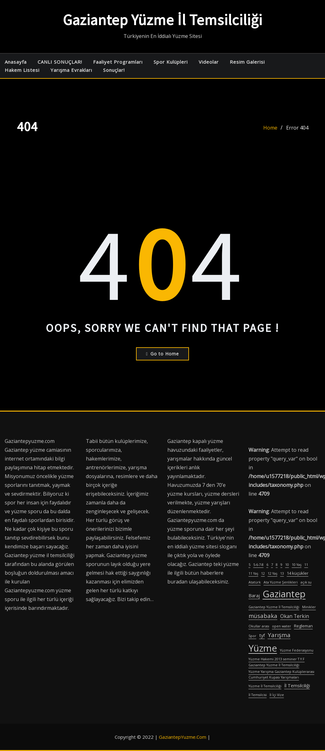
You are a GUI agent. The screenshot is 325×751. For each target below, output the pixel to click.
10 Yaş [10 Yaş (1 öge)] (296, 564)
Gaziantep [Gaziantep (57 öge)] (284, 594)
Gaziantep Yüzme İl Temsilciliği (162, 19)
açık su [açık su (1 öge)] (306, 582)
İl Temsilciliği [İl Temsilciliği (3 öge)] (297, 686)
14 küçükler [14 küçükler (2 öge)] (297, 573)
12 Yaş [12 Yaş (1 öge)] (272, 573)
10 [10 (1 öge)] (287, 564)
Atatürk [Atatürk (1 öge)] (255, 582)
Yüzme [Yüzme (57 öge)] (263, 648)
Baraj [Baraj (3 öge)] (254, 596)
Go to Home (162, 354)
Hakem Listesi (22, 70)
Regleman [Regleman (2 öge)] (303, 626)
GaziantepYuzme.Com (182, 737)
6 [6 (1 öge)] (267, 564)
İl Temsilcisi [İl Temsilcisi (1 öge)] (258, 695)
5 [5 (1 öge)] (249, 564)
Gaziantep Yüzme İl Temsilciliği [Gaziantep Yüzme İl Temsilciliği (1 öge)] (274, 607)
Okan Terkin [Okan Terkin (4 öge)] (294, 616)
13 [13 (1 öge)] (282, 573)
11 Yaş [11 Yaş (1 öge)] (253, 573)
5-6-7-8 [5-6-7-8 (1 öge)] (258, 564)
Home (270, 127)
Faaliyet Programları (118, 62)
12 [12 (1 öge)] (263, 573)
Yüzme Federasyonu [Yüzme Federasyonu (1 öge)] (296, 650)
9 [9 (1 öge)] (281, 564)
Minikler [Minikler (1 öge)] (309, 607)
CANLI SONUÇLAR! (60, 62)
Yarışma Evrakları (71, 70)
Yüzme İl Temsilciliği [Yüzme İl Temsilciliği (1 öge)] (265, 686)
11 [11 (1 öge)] (306, 564)
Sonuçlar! (114, 70)
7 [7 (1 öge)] (272, 564)
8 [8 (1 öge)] (277, 564)
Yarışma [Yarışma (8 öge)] (279, 635)
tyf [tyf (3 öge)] (262, 635)
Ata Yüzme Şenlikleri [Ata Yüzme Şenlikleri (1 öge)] (281, 582)
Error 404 (297, 127)
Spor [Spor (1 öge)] (252, 636)
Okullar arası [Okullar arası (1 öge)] (259, 626)
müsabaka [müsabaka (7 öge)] (263, 616)
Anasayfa (16, 62)
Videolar (209, 62)
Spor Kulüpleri (171, 62)
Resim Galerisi (247, 62)
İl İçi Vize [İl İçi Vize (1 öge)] (277, 695)
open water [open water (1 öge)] (281, 626)
